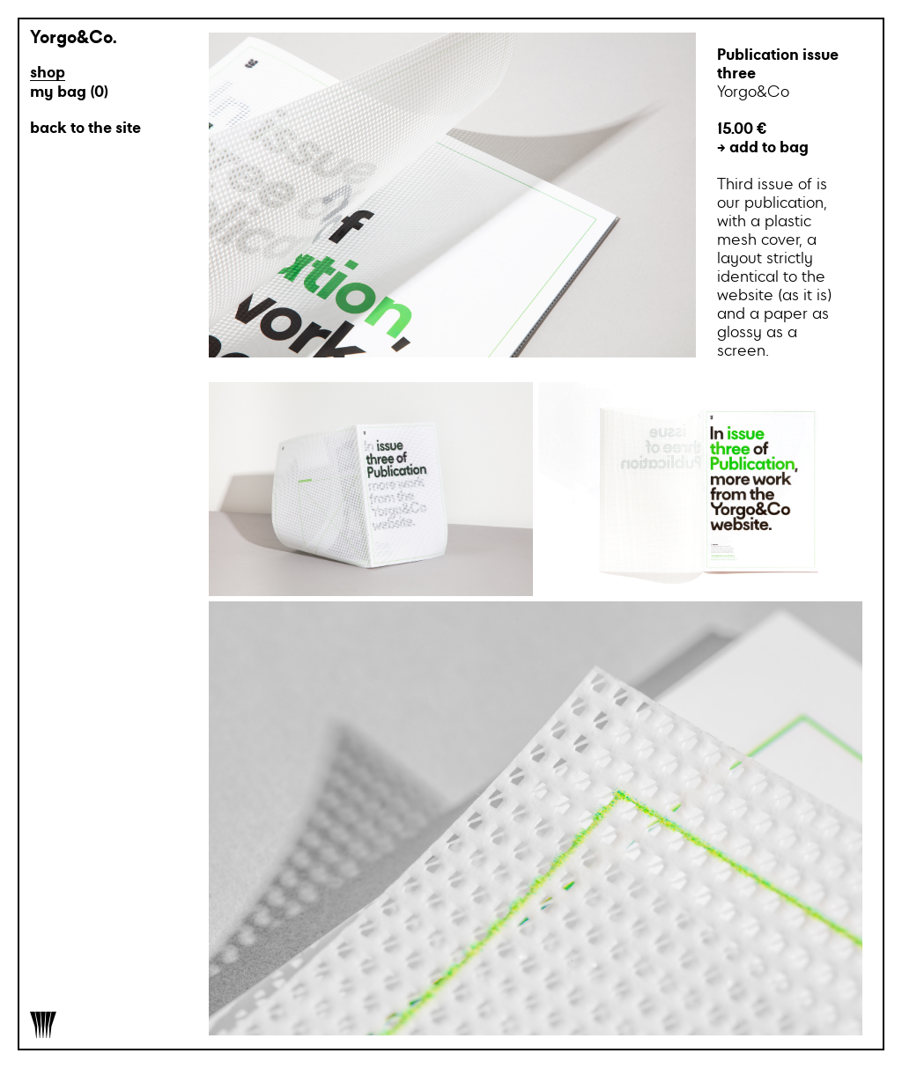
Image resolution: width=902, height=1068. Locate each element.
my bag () (69, 92)
